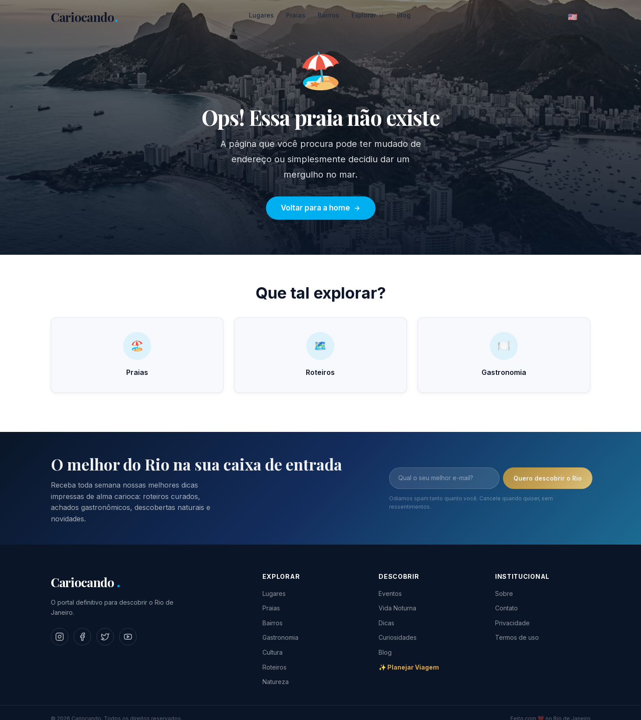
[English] (577, 17)
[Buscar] (550, 17)
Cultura (272, 652)
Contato (506, 608)
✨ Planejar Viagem (409, 667)
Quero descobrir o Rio (548, 482)
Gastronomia (280, 637)
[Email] (444, 482)
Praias (295, 15)
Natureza (275, 681)
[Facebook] (82, 636)
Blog (404, 15)
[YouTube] (128, 636)
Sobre (504, 593)
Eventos (390, 593)
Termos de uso (517, 637)
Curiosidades (398, 637)
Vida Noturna (397, 608)
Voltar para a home (321, 207)
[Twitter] (105, 636)
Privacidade (512, 623)
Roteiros (274, 667)
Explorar (368, 15)
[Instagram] (59, 636)
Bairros (328, 15)
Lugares (261, 15)
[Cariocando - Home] (84, 17)
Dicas (386, 623)
